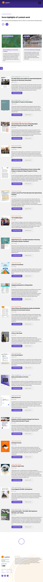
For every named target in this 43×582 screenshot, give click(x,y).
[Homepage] (6, 2)
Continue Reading (17, 92)
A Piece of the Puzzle (16, 333)
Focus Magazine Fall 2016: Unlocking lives (21, 489)
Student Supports (25, 76)
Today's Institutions (16, 145)
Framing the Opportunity (17, 466)
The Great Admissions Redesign (32, 49)
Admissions (26, 36)
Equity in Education (16, 76)
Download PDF (28, 114)
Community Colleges (8, 36)
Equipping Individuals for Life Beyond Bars (22, 285)
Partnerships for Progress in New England (21, 102)
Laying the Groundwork (17, 264)
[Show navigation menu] (40, 3)
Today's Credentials (16, 375)
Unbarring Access (15, 397)
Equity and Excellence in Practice (19, 377)
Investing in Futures (16, 442)
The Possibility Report (17, 217)
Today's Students (26, 509)
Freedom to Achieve (16, 147)
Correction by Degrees (17, 355)
